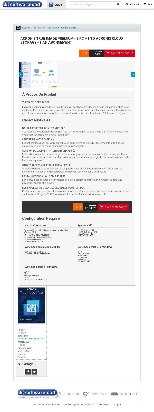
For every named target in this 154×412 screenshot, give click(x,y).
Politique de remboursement (46, 405)
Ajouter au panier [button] (119, 53)
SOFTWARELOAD (22, 4)
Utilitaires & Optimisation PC (62, 27)
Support (117, 405)
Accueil (23, 27)
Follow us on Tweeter (34, 372)
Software (39, 27)
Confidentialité (103, 405)
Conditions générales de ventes (78, 405)
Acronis (21, 357)
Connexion (132, 4)
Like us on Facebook (28, 372)
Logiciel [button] (57, 5)
